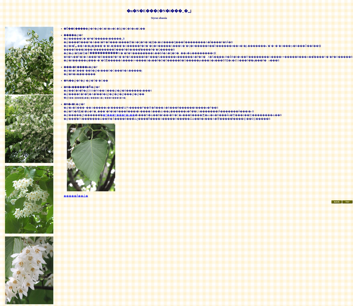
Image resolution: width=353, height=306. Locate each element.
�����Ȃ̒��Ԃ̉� (76, 196)
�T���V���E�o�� (119, 115)
